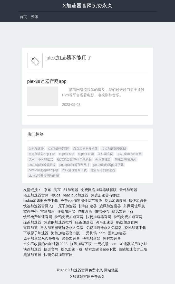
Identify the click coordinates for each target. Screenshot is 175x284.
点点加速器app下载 (41, 154)
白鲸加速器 (36, 148)
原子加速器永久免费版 (41, 238)
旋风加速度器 (115, 201)
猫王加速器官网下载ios (41, 195)
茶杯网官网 (105, 154)
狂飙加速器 (66, 211)
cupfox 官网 (86, 154)
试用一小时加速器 (40, 159)
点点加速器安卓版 (85, 148)
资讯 (34, 17)
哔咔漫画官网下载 (74, 170)
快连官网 (51, 249)
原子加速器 (67, 206)
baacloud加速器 (75, 195)
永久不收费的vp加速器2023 (45, 244)
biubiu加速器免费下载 (40, 201)
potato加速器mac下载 (43, 170)
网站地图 (111, 270)
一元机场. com (93, 233)
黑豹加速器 (117, 233)
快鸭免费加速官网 (37, 217)
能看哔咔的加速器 (103, 170)
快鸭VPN (102, 211)
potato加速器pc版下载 (108, 165)
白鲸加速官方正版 (133, 249)
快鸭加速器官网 (98, 217)
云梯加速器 (128, 190)
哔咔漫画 (85, 211)
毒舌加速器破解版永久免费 (61, 228)
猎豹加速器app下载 (100, 249)
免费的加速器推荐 (58, 222)
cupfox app (66, 154)
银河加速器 (103, 159)
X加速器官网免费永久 (87, 5)
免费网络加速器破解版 (99, 190)
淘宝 (57, 190)
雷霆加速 (47, 211)
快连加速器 (138, 201)
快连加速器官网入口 (39, 206)
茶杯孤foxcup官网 (129, 154)
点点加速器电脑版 (114, 148)
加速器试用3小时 (133, 244)
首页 (23, 17)
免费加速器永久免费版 (104, 228)
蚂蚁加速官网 (127, 222)
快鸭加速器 (88, 206)
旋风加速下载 (122, 211)
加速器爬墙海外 (125, 159)
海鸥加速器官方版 (65, 233)
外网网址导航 (134, 206)
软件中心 (30, 211)
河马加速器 (105, 222)
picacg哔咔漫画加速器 (43, 175)
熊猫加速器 (32, 255)
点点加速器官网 (58, 148)
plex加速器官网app (46, 81)
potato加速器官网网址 (74, 165)
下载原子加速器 (35, 233)
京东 (47, 190)
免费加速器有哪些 (105, 195)
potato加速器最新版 (41, 165)
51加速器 (70, 190)
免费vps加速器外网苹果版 (81, 201)
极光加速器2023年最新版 (74, 159)
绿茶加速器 (32, 222)
